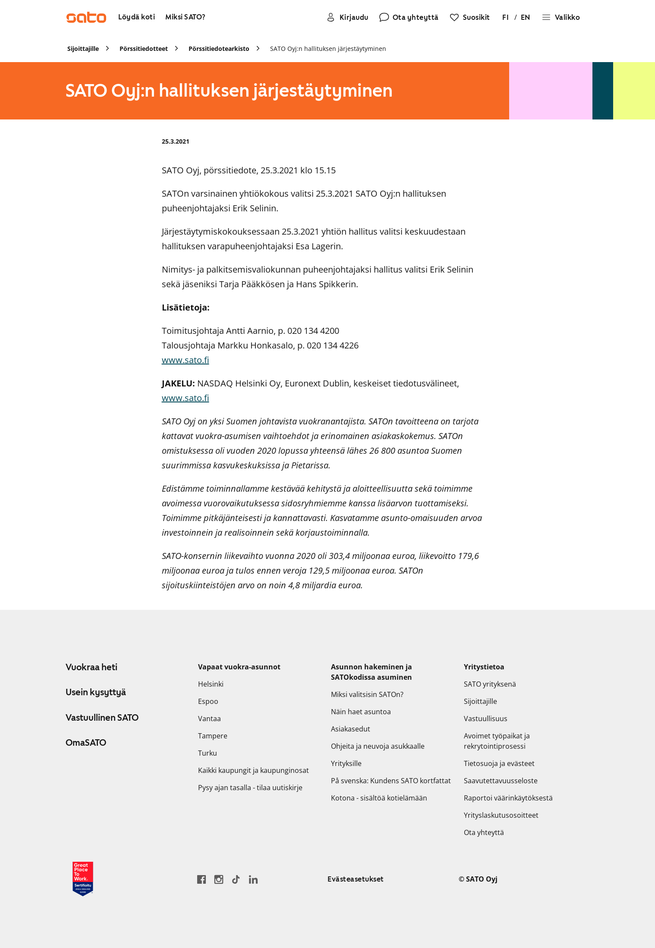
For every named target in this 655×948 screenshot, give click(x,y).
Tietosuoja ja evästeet (499, 763)
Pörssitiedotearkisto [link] (219, 48)
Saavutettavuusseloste (501, 780)
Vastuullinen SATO (102, 718)
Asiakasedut (350, 729)
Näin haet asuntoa (361, 711)
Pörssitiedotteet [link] (144, 48)
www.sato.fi (185, 360)
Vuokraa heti (91, 667)
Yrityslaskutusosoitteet (501, 815)
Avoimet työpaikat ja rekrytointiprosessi (497, 741)
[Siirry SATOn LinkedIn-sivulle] (253, 879)
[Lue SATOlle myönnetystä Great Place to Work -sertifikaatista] (83, 879)
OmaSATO (86, 743)
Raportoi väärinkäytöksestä (508, 798)
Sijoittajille (480, 701)
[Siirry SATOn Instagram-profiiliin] (219, 879)
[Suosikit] (469, 17)
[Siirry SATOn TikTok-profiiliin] (236, 879)
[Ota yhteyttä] (409, 17)
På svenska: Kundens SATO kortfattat (391, 780)
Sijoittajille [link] (83, 48)
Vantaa (209, 718)
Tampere (212, 736)
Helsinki (211, 684)
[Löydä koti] (136, 17)
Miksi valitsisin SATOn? (367, 694)
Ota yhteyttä (484, 832)
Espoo (208, 701)
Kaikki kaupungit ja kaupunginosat (253, 770)
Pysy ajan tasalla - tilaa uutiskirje (250, 787)
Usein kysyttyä (96, 692)
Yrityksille (346, 763)
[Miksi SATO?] (185, 17)
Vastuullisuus (485, 718)
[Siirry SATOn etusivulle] (86, 17)
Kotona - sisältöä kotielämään (379, 798)
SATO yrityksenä (490, 684)
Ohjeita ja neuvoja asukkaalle (378, 746)
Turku (207, 753)
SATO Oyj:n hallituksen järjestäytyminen (328, 48)
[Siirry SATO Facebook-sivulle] (201, 879)
